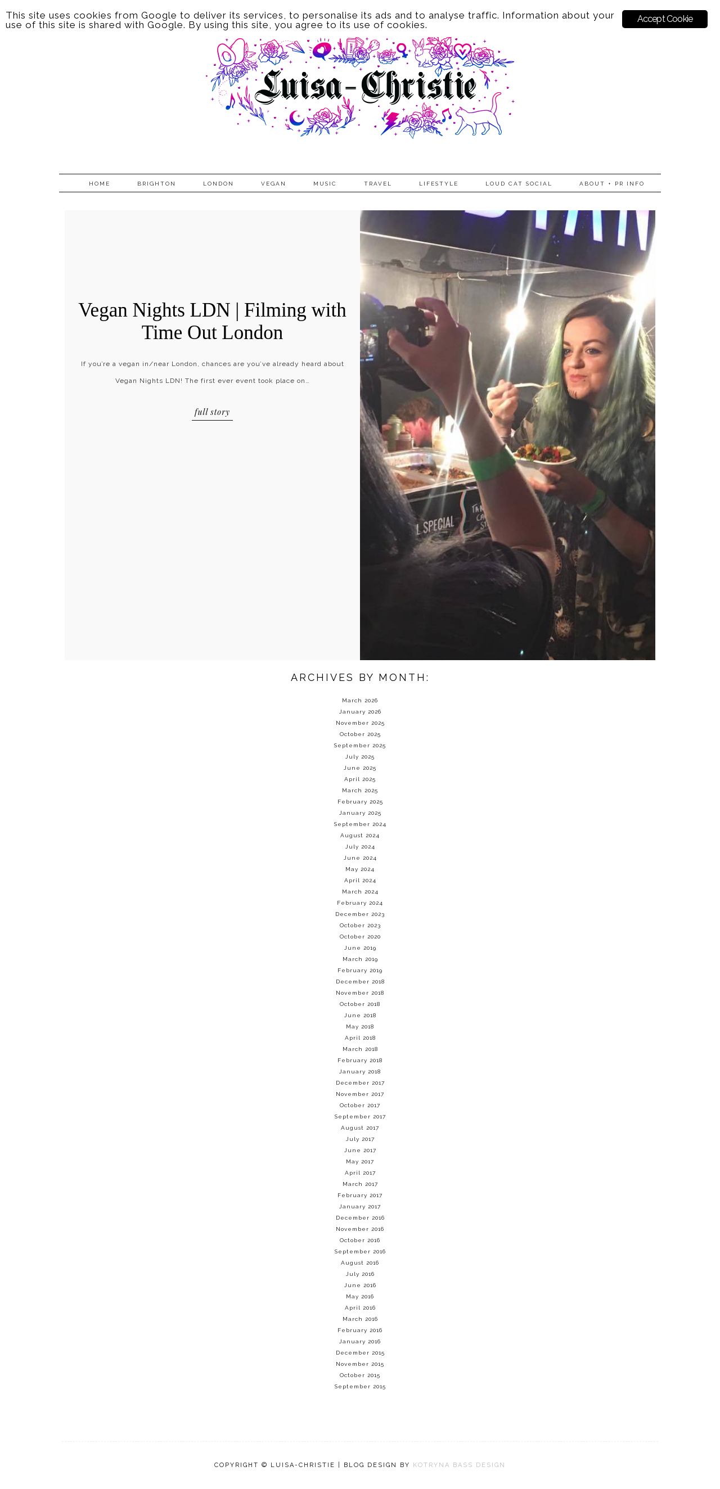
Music (325, 184)
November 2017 (360, 1094)
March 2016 (360, 1319)
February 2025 (360, 801)
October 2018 (360, 1004)
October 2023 (360, 925)
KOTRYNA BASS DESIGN (459, 1465)
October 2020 (360, 936)
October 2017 (360, 1105)
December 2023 (360, 914)
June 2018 (360, 1015)
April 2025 (360, 779)
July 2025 (360, 756)
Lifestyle (438, 184)
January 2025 (360, 813)
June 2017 (360, 1150)
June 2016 (360, 1285)
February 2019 (360, 970)
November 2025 (360, 723)
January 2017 (360, 1206)
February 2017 (360, 1195)
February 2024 (360, 903)
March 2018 (360, 1049)
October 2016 (360, 1240)
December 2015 (360, 1353)
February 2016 (360, 1330)
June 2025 (360, 768)
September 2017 (360, 1116)
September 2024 (360, 824)
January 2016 (360, 1341)
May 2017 (360, 1161)
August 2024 (360, 835)
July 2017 (360, 1139)
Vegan (273, 184)
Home (99, 184)
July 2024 (360, 846)
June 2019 (360, 948)
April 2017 (360, 1173)
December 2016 (360, 1218)
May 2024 (360, 869)
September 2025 (360, 745)
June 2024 (360, 858)
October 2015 (360, 1375)
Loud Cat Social (518, 184)
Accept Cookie (665, 18)
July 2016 (360, 1274)
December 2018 (360, 981)
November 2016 (360, 1229)
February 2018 (360, 1060)
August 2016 (360, 1263)
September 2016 (360, 1251)
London (218, 184)
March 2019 (360, 959)
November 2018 (360, 993)
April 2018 (360, 1038)
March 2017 (360, 1184)
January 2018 (360, 1071)
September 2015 (360, 1386)
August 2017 (360, 1128)
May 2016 (360, 1296)
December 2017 (360, 1083)
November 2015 (360, 1364)
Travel (378, 184)
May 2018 (360, 1026)
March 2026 (360, 700)
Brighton (156, 184)
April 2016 (360, 1308)
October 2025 (360, 734)
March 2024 (360, 891)
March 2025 (360, 790)
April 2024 (360, 880)
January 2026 (360, 712)
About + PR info (612, 184)
